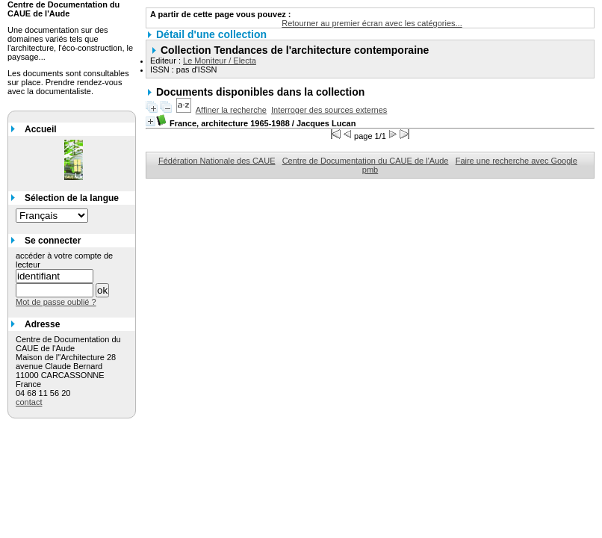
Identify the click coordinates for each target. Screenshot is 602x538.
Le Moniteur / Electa (219, 60)
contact (29, 402)
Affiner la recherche (231, 109)
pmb (370, 169)
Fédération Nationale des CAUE (217, 160)
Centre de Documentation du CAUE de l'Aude (365, 160)
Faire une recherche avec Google (516, 160)
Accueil (41, 129)
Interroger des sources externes (329, 109)
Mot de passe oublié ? (56, 301)
